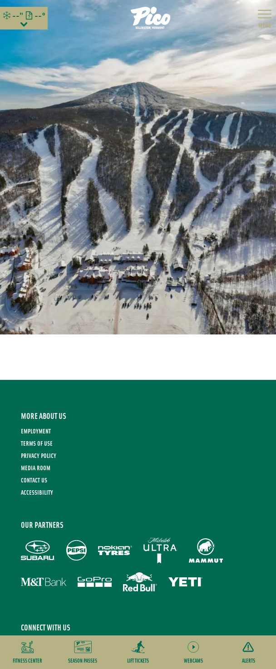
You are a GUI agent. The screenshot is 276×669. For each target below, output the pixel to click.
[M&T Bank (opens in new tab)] (43, 582)
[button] (28, 652)
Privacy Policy (38, 455)
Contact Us (34, 480)
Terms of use (37, 443)
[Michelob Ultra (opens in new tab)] (160, 550)
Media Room (35, 468)
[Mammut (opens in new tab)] (206, 550)
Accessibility (37, 492)
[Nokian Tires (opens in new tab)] (115, 550)
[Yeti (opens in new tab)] (185, 582)
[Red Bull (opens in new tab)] (140, 581)
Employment (36, 431)
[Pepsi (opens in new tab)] (76, 550)
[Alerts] (248, 652)
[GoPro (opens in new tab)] (95, 582)
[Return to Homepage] (151, 18)
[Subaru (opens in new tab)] (38, 550)
